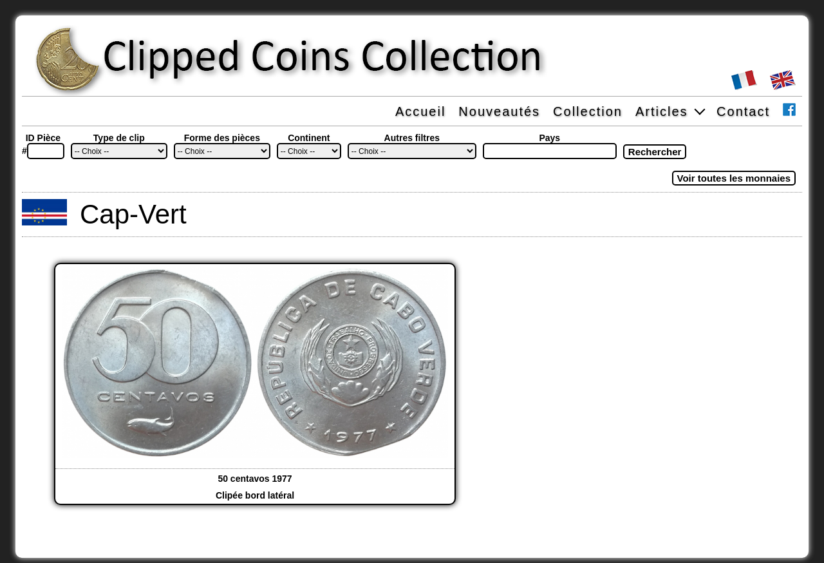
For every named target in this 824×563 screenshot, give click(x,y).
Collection (588, 111)
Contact (743, 111)
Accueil (420, 111)
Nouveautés (499, 111)
